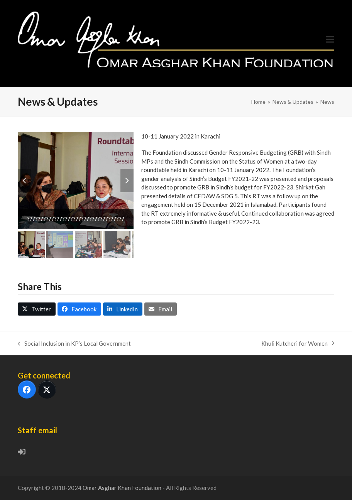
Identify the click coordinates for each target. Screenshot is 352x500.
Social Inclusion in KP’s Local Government (74, 344)
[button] (330, 39)
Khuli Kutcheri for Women (297, 344)
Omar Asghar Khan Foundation (122, 487)
